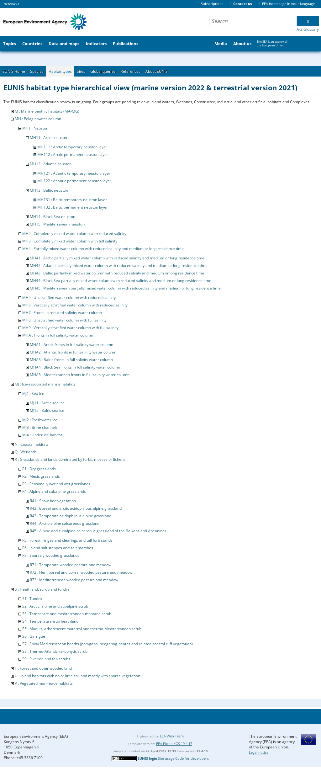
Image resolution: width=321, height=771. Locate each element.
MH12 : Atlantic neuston (50, 164)
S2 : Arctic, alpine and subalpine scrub (55, 606)
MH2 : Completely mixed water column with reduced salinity (74, 233)
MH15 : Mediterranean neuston (57, 224)
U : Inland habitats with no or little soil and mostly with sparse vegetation (77, 675)
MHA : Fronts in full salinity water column (57, 335)
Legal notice (258, 752)
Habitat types (60, 71)
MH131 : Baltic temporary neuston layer (72, 199)
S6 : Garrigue (33, 636)
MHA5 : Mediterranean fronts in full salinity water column (79, 374)
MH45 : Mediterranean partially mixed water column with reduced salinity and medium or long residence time (125, 288)
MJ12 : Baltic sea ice (47, 410)
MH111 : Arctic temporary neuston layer (72, 147)
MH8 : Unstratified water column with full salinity (64, 320)
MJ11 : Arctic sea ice (47, 403)
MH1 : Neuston (35, 128)
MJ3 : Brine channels (40, 427)
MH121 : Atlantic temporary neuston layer (73, 173)
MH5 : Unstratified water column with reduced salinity (69, 297)
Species (37, 71)
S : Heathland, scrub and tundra (42, 589)
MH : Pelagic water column (38, 118)
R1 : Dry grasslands (39, 468)
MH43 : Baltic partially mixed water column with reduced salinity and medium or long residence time (117, 273)
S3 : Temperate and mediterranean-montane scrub (66, 613)
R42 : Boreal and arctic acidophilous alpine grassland (76, 508)
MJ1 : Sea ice (33, 393)
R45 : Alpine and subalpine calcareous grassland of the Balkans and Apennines (98, 531)
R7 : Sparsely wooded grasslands (50, 555)
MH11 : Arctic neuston (49, 137)
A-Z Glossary (308, 29)
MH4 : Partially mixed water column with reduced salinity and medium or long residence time (103, 248)
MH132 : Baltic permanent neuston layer (72, 207)
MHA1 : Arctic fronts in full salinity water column (71, 344)
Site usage (166, 758)
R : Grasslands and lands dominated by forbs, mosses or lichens (70, 459)
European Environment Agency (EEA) (36, 736)
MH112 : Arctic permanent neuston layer (72, 154)
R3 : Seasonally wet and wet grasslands (56, 484)
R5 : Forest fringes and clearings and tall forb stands (67, 540)
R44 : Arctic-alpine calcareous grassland (64, 523)
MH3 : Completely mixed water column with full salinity (69, 241)
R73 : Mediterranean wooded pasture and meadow (74, 579)
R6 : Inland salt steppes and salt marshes (57, 547)
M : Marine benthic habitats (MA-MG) (47, 111)
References (130, 71)
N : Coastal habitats (32, 444)
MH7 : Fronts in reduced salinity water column (62, 312)
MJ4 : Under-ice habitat (42, 435)
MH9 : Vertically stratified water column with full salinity (70, 327)
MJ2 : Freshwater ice (39, 420)
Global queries (103, 71)
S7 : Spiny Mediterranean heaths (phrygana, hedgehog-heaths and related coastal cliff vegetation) (107, 643)
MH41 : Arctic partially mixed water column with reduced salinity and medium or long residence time (117, 258)
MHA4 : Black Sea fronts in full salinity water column (75, 367)
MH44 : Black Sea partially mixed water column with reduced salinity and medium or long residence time (120, 280)
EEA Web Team (172, 736)
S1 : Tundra (32, 598)
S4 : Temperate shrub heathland (50, 621)
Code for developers (192, 758)
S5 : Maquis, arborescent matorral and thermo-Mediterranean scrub (81, 628)
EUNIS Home (14, 71)
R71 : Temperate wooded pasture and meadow (70, 564)
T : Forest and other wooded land (43, 668)
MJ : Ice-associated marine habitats (45, 384)
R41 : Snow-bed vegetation (53, 500)
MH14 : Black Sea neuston (52, 216)
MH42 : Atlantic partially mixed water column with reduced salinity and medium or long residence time (119, 265)
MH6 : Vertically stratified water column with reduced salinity (75, 305)
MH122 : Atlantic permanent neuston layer (74, 180)
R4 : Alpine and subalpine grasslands (54, 491)
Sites (81, 71)
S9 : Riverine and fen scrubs (46, 659)
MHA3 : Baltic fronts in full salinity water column (71, 359)
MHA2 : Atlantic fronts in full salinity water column (73, 352)
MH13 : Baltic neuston (49, 190)
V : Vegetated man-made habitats (44, 683)
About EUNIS (156, 71)
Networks (11, 4)
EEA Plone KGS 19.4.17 (174, 743)
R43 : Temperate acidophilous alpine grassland (70, 515)
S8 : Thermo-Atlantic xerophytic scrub (54, 651)
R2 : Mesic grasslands (41, 476)
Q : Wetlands (26, 452)
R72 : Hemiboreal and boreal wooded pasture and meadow (81, 572)
